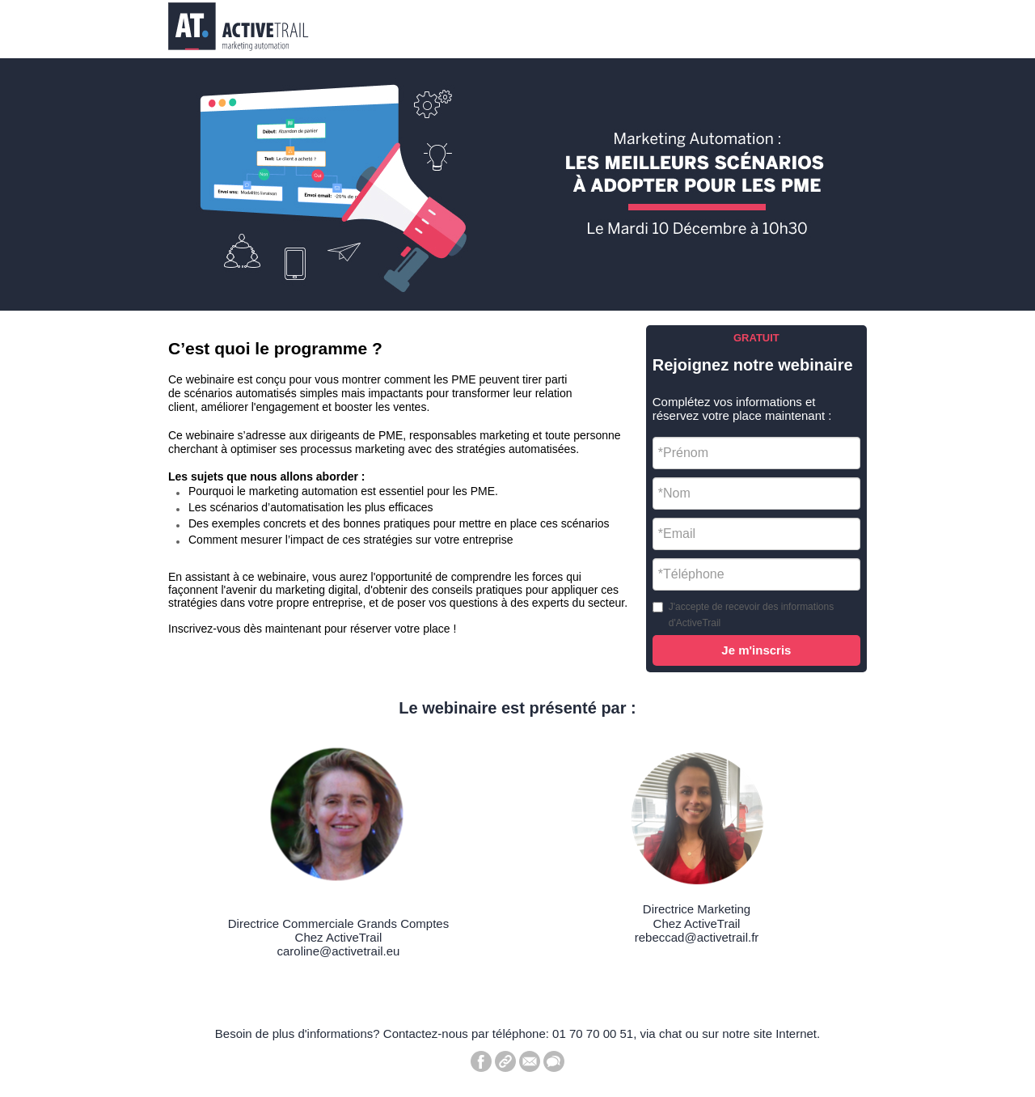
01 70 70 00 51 (592, 1033)
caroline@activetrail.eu (338, 951)
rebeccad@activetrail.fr (697, 937)
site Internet (785, 1033)
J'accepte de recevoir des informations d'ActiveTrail (751, 615)
